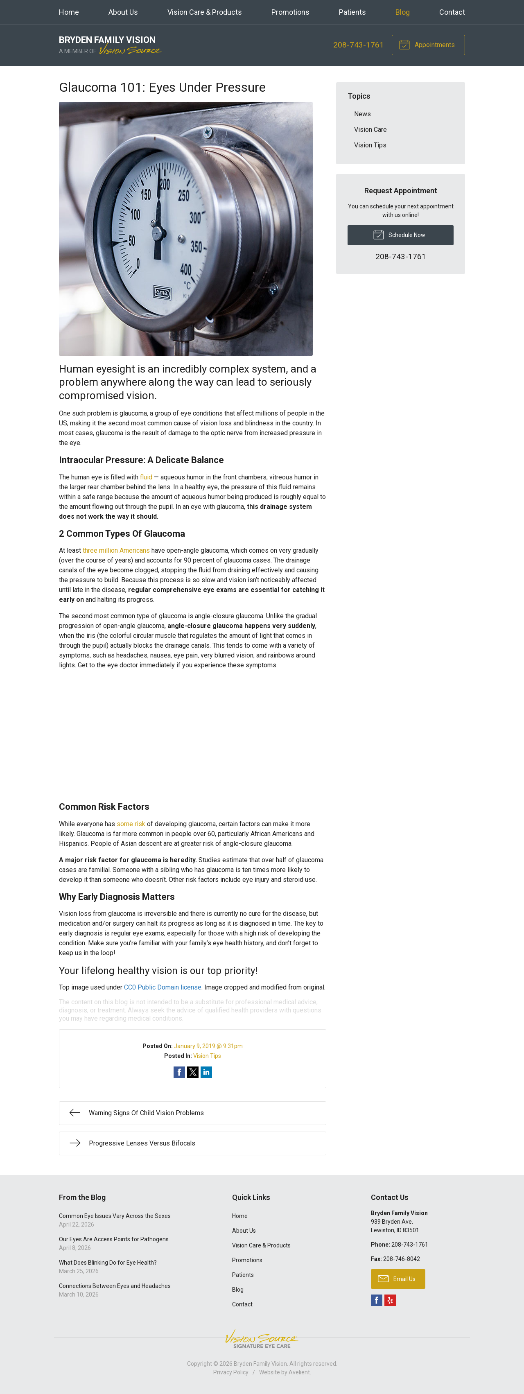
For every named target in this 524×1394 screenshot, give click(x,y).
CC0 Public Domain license (162, 987)
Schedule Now (399, 234)
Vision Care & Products (204, 12)
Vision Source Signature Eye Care (262, 1338)
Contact (452, 12)
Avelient (299, 1372)
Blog (402, 12)
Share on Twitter (193, 1072)
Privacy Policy (230, 1372)
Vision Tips (207, 1056)
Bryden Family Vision (260, 1363)
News (362, 114)
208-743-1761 (358, 45)
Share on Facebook (179, 1072)
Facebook (376, 1300)
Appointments (427, 44)
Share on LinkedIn (206, 1072)
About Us (123, 12)
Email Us (397, 1278)
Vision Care (370, 129)
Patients (352, 12)
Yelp (390, 1300)
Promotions (290, 12)
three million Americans (116, 550)
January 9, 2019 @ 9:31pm (208, 1046)
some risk (131, 824)
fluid (146, 477)
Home (69, 12)
